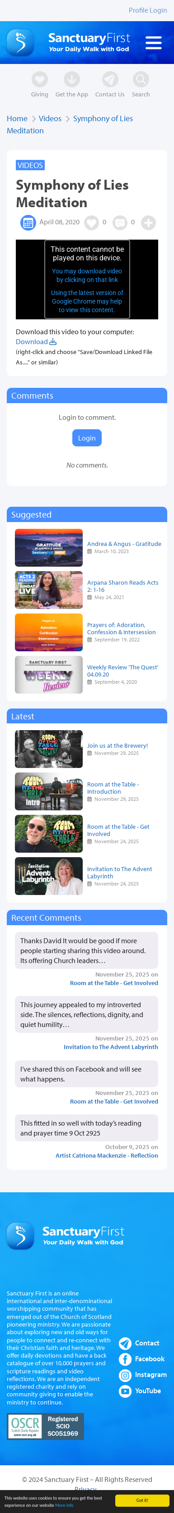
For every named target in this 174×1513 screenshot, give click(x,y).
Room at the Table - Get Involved (118, 830)
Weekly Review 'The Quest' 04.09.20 (123, 670)
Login (87, 437)
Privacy (86, 1489)
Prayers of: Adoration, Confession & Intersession (121, 628)
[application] (87, 279)
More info (64, 1507)
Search (141, 94)
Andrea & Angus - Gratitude (124, 543)
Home (17, 118)
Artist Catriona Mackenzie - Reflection (107, 1155)
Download (36, 341)
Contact (147, 1342)
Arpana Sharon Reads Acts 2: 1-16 (123, 586)
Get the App (72, 94)
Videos (50, 118)
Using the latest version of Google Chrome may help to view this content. (87, 301)
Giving (39, 94)
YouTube (148, 1390)
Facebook (150, 1358)
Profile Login (148, 9)
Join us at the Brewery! (117, 745)
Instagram (151, 1374)
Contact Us (110, 94)
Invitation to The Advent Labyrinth (119, 872)
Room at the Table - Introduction (113, 787)
